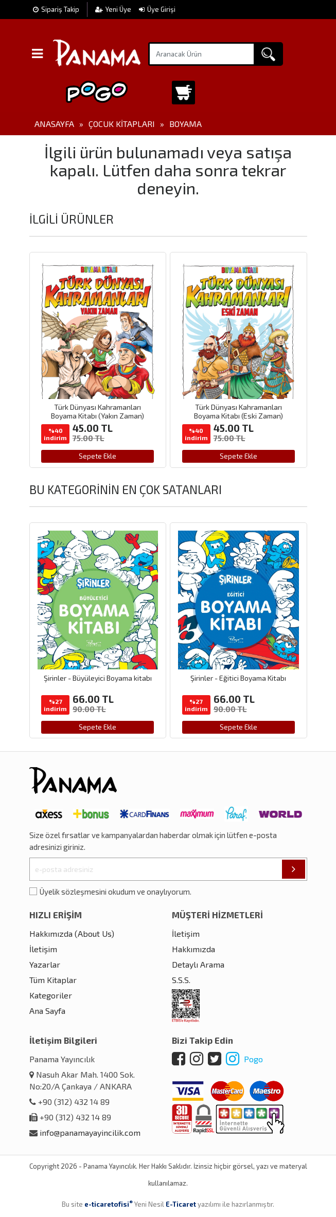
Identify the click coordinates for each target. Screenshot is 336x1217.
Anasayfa (54, 124)
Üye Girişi (157, 9)
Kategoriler (50, 995)
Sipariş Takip (56, 9)
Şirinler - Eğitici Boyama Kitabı (238, 678)
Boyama (185, 124)
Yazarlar (44, 964)
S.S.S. (181, 980)
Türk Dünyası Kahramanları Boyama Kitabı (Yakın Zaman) (97, 411)
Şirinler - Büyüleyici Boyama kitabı (98, 678)
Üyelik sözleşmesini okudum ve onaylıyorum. (115, 891)
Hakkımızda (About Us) (71, 933)
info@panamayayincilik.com (90, 1132)
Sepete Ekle (97, 456)
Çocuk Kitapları (122, 124)
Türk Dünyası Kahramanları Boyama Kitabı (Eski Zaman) (238, 411)
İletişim (43, 949)
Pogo (244, 1059)
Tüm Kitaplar (53, 980)
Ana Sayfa (47, 1010)
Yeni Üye (114, 9)
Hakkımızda (193, 949)
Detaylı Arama (198, 964)
